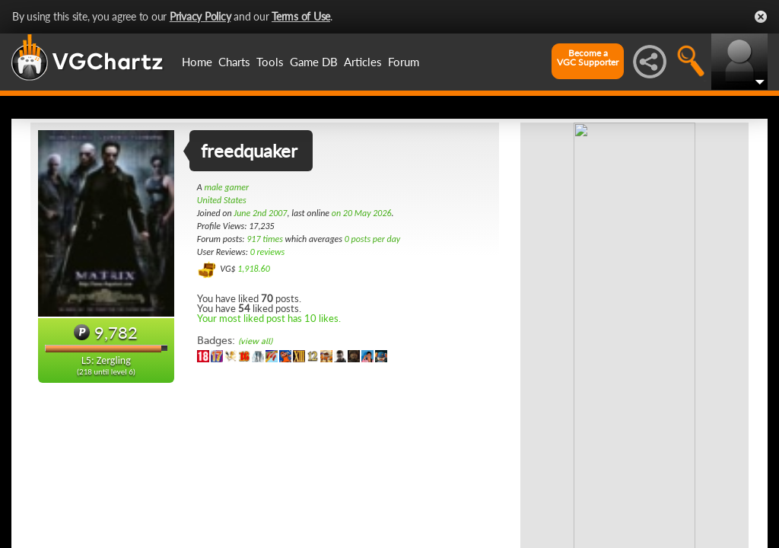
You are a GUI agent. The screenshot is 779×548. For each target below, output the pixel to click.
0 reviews (267, 252)
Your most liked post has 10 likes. (269, 318)
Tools (270, 61)
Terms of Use (301, 16)
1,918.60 (253, 268)
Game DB (314, 61)
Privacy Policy (200, 16)
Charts (234, 61)
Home (197, 61)
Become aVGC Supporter (587, 58)
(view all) (255, 341)
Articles (363, 61)
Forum (403, 61)
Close (761, 17)
